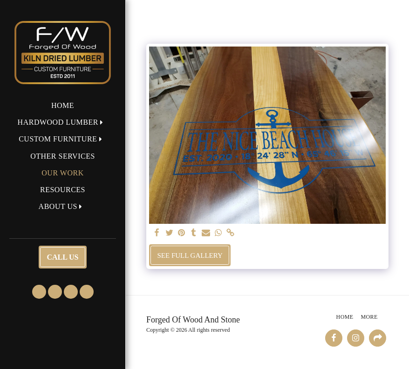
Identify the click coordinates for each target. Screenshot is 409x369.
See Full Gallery (190, 255)
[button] (63, 122)
